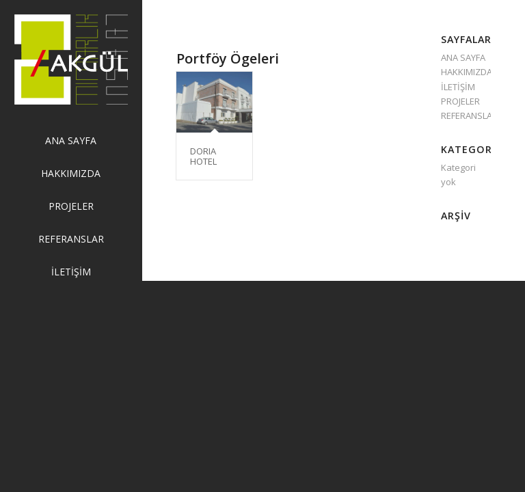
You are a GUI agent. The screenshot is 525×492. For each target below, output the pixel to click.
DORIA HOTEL (203, 156)
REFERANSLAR (469, 115)
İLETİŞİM (458, 87)
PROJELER (460, 101)
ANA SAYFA (463, 57)
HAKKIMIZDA (466, 72)
